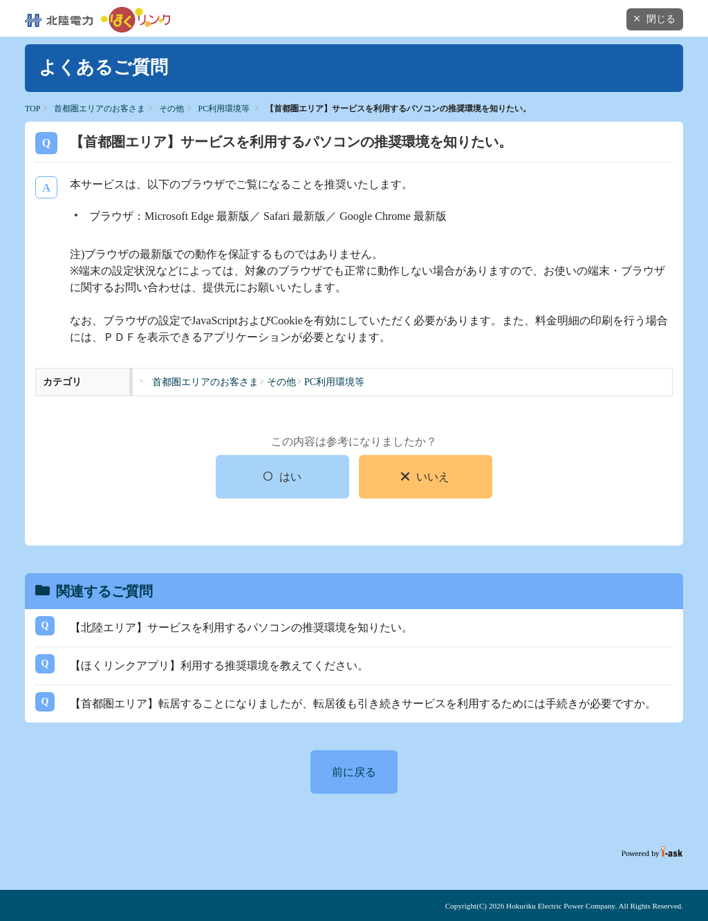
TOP (32, 108)
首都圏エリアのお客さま (99, 108)
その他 (171, 108)
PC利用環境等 (224, 108)
